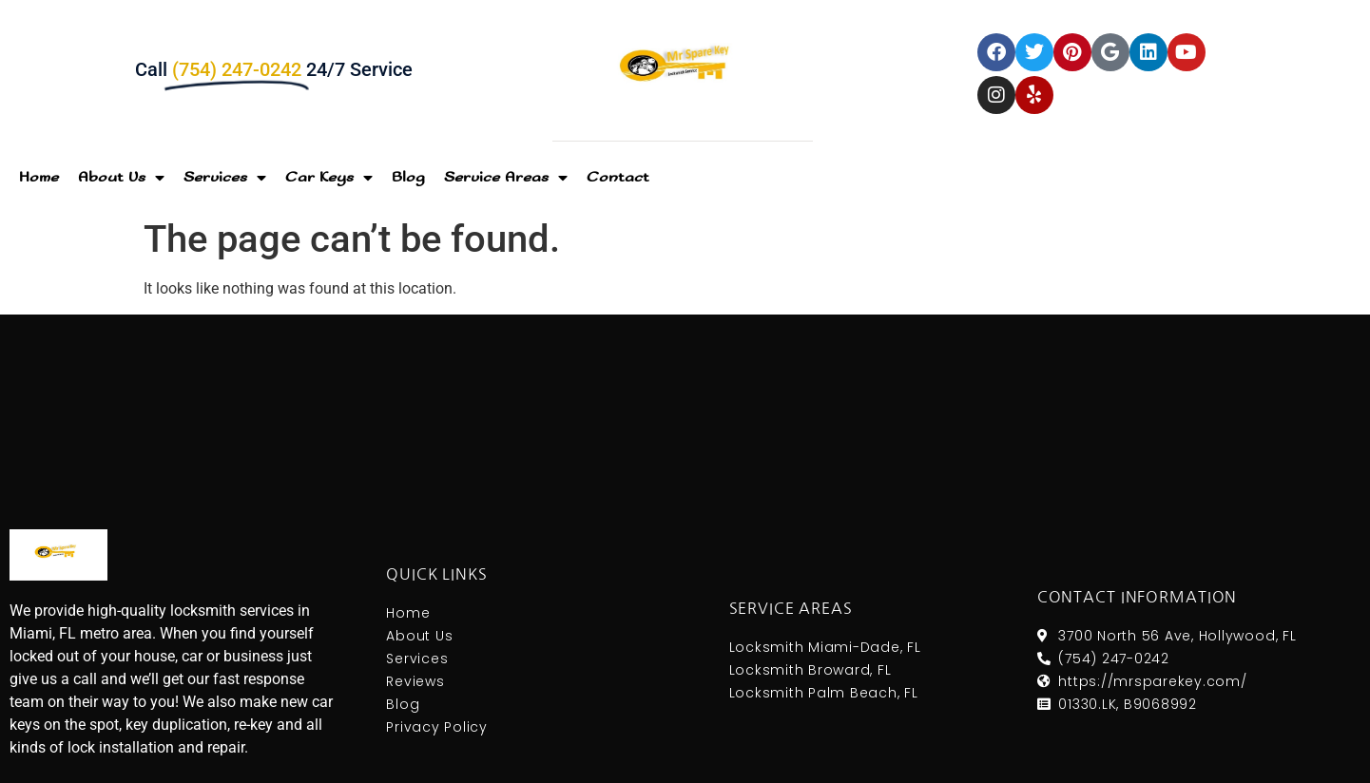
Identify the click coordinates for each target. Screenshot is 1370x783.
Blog (408, 177)
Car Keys (329, 178)
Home (39, 177)
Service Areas (506, 178)
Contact (618, 177)
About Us (121, 178)
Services (224, 178)
